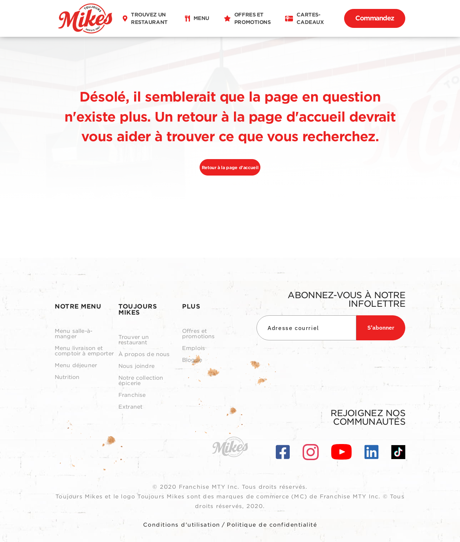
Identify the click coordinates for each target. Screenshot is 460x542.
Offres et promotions (198, 334)
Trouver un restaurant (133, 340)
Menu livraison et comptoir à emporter (84, 351)
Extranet (130, 407)
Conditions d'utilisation (181, 525)
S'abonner (380, 327)
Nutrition (67, 377)
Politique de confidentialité (272, 525)
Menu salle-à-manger (73, 334)
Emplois (193, 348)
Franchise (132, 395)
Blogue (192, 360)
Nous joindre (136, 366)
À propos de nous (144, 354)
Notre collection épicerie (140, 380)
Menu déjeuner (76, 365)
